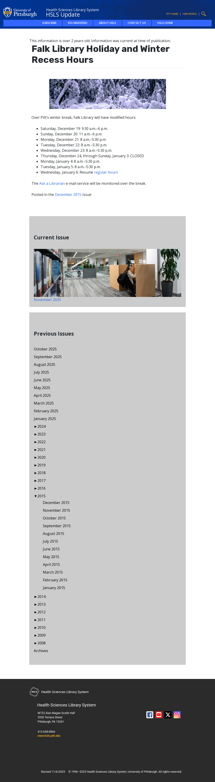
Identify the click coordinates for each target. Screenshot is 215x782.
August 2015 (53, 533)
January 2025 (45, 418)
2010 (41, 627)
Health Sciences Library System (72, 9)
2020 (41, 457)
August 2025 (44, 364)
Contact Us (137, 23)
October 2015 (54, 518)
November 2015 (56, 510)
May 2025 (42, 387)
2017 (41, 480)
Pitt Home (172, 14)
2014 (41, 596)
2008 (41, 642)
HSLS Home (165, 23)
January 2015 (54, 587)
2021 (41, 449)
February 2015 (55, 579)
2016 (41, 488)
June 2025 (42, 379)
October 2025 (45, 349)
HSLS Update (63, 14)
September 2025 (48, 356)
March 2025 (44, 403)
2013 (41, 604)
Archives (41, 650)
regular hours (106, 172)
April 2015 (51, 564)
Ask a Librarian (52, 183)
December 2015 (68, 194)
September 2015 (57, 525)
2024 (41, 426)
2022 (41, 441)
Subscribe (49, 23)
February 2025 (46, 410)
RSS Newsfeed (77, 23)
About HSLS (107, 23)
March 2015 (53, 572)
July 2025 (41, 372)
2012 (41, 612)
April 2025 (42, 395)
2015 (41, 496)
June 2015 (51, 549)
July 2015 (50, 541)
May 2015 (51, 556)
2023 (41, 434)
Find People (190, 14)
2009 (41, 635)
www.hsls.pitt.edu (49, 735)
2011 (41, 619)
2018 (41, 472)
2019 (41, 465)
